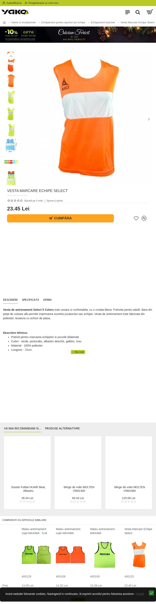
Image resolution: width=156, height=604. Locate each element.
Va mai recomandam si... (22, 429)
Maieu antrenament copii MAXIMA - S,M (34, 531)
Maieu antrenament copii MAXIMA (68, 531)
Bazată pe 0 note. (33, 200)
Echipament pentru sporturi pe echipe (63, 22)
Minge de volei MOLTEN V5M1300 (79, 489)
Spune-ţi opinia (55, 200)
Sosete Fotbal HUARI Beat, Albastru (28, 489)
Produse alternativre (62, 429)
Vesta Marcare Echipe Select (138, 531)
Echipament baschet (103, 22)
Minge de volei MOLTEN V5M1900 (129, 489)
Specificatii (30, 300)
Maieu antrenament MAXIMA (102, 531)
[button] (149, 119)
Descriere (10, 300)
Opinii (47, 300)
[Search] (138, 12)
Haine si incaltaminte (23, 22)
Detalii (139, 597)
